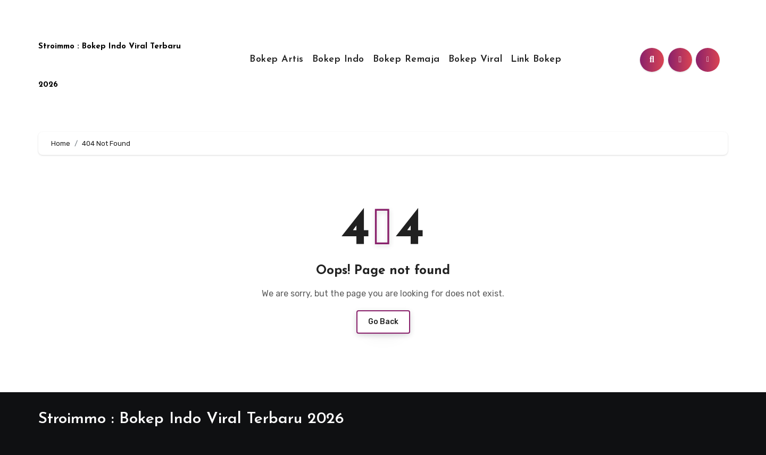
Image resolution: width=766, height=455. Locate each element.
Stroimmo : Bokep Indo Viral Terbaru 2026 (191, 419)
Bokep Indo (338, 59)
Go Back (383, 321)
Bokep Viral (475, 59)
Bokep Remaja (406, 59)
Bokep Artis (276, 59)
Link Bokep (536, 59)
